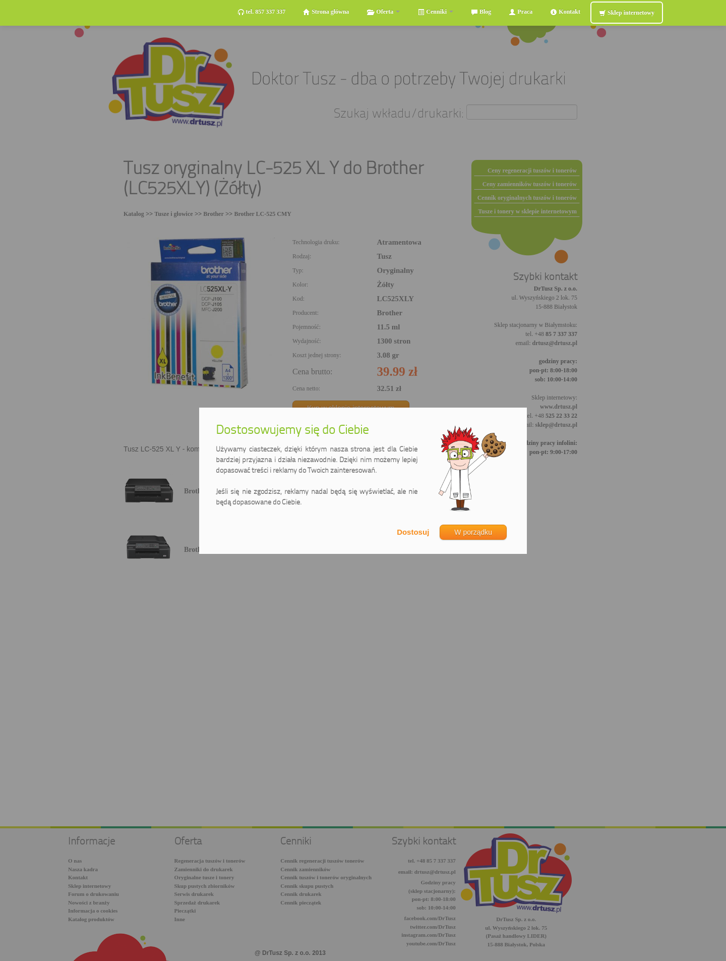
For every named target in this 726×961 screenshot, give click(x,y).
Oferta (383, 12)
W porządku (473, 532)
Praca (520, 12)
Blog (481, 12)
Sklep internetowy (626, 13)
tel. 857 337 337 (261, 12)
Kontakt (565, 12)
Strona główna (326, 12)
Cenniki (435, 12)
